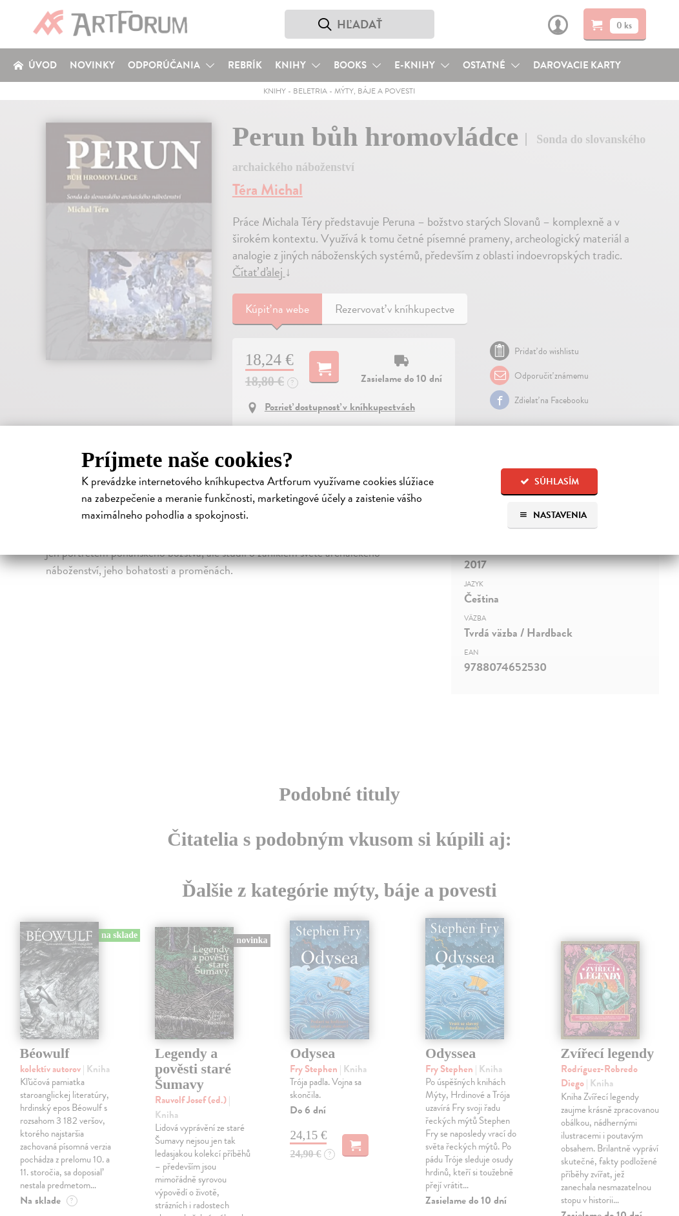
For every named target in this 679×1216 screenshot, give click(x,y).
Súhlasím (549, 481)
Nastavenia (553, 515)
